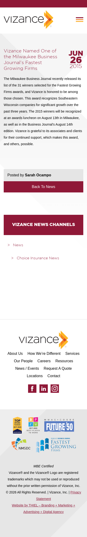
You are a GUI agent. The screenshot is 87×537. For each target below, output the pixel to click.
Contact (53, 376)
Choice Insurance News (38, 258)
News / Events (27, 368)
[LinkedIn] (43, 388)
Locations (35, 376)
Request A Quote (58, 368)
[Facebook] (32, 388)
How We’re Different (44, 354)
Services (72, 354)
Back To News (43, 187)
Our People (23, 361)
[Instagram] (55, 388)
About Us (15, 354)
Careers (44, 361)
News (18, 245)
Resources (64, 361)
